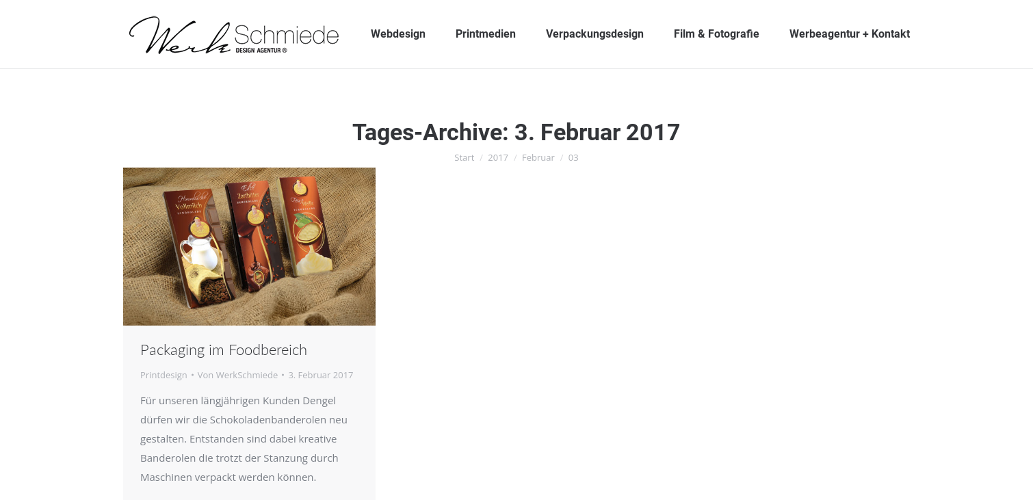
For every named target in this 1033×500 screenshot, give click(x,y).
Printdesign (163, 375)
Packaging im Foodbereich (223, 349)
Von (238, 375)
